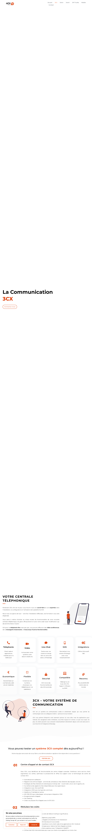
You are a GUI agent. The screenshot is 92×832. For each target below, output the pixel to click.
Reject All (23, 824)
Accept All (34, 824)
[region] (22, 819)
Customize (11, 824)
